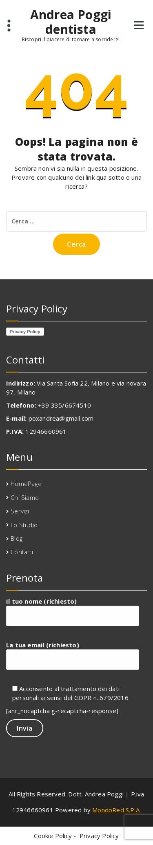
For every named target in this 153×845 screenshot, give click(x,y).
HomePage (26, 483)
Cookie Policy (53, 836)
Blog (16, 538)
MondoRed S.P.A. (116, 810)
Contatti (22, 552)
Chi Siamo (25, 497)
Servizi (20, 511)
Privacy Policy (99, 836)
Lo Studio (24, 525)
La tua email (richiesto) (72, 655)
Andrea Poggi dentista (70, 22)
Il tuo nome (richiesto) (72, 611)
